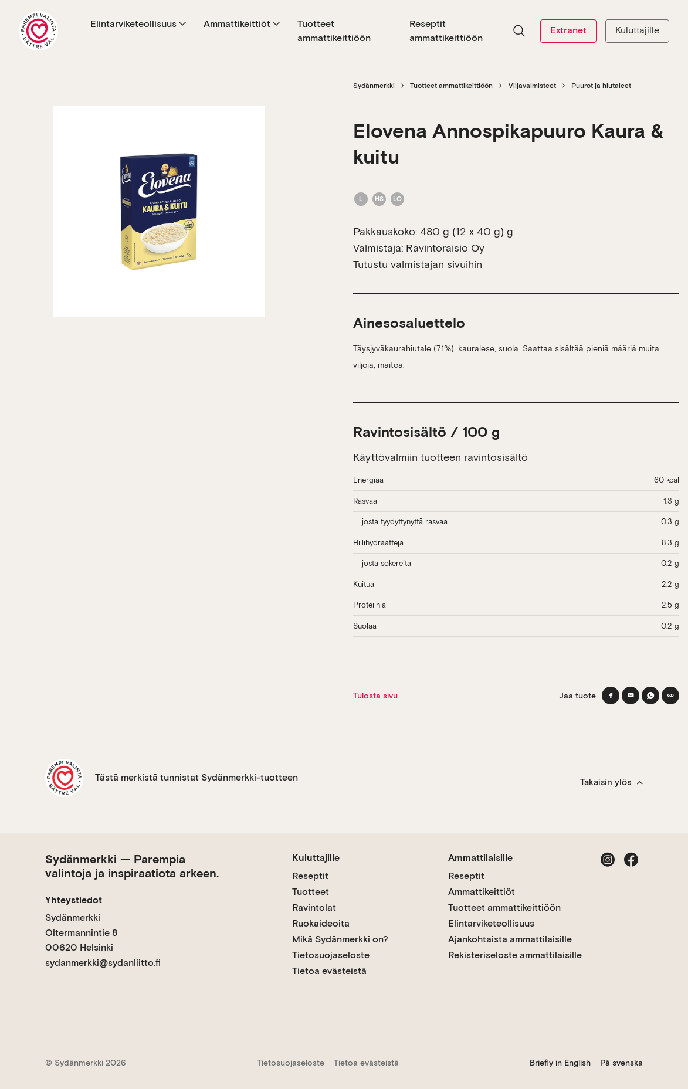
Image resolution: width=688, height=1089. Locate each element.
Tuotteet (310, 891)
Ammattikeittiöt (242, 23)
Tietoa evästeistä (329, 970)
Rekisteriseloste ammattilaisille (515, 955)
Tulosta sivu (375, 695)
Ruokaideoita (321, 923)
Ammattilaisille (480, 857)
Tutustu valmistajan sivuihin (417, 264)
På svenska (621, 1062)
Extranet (568, 30)
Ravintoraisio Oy (445, 248)
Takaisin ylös (611, 782)
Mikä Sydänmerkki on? (340, 939)
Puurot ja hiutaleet (601, 86)
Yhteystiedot (73, 899)
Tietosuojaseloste (331, 955)
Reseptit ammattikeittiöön (446, 30)
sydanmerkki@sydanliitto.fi (103, 962)
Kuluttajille (637, 30)
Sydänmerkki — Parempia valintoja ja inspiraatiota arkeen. (132, 866)
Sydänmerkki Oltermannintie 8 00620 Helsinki (81, 932)
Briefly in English (560, 1062)
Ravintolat (314, 907)
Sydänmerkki (374, 86)
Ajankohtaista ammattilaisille (510, 939)
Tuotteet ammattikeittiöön (334, 30)
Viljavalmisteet (532, 86)
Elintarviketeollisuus (138, 23)
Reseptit (310, 875)
